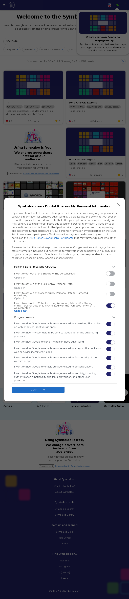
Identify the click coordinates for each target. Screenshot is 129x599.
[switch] (110, 273)
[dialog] (64, 299)
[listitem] (64, 266)
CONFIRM (38, 389)
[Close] (118, 204)
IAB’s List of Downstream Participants (51, 237)
